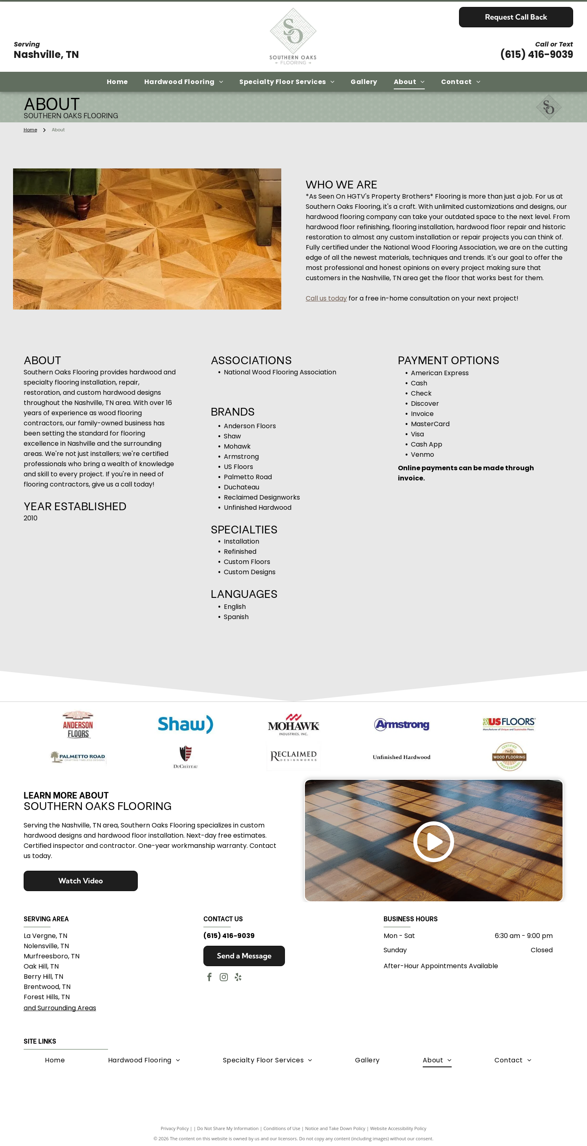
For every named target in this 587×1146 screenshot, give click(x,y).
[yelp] (238, 976)
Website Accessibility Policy (398, 1127)
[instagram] (224, 976)
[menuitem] (117, 82)
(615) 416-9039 (536, 54)
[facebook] (209, 976)
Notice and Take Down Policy (335, 1127)
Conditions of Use (281, 1127)
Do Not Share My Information (228, 1127)
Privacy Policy (175, 1127)
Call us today (326, 298)
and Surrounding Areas (60, 1006)
